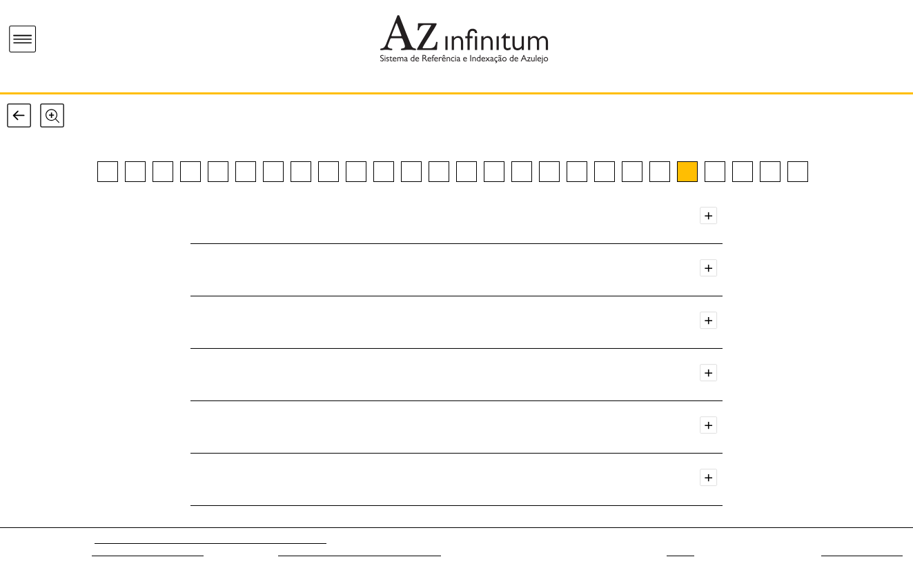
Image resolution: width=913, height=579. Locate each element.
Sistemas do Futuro (862, 552)
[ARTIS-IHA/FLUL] (289, 539)
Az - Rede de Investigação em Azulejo (173, 539)
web (680, 552)
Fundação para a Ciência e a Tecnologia (359, 552)
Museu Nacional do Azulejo (148, 552)
